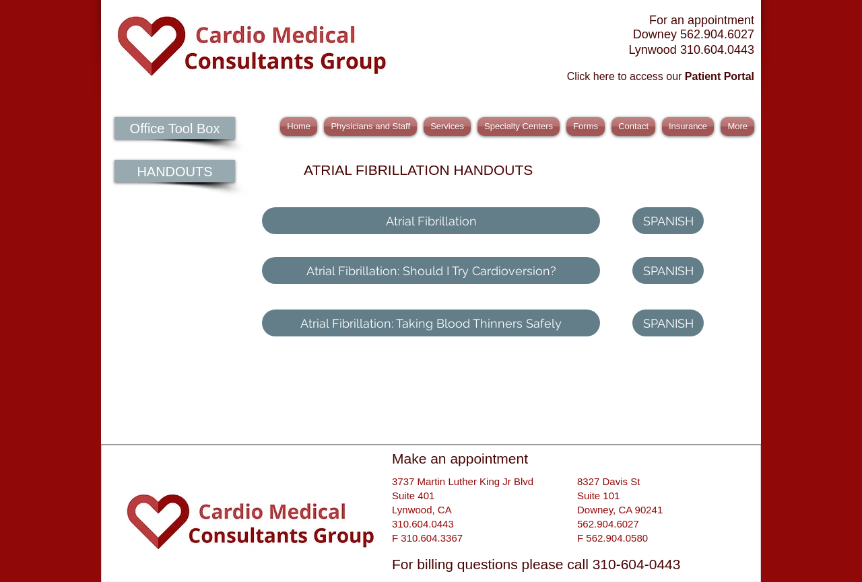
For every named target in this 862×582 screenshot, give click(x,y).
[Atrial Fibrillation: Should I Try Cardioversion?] (431, 270)
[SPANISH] (668, 220)
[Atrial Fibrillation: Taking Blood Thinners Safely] (431, 323)
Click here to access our (660, 76)
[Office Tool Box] (174, 128)
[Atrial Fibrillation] (431, 220)
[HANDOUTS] (174, 171)
